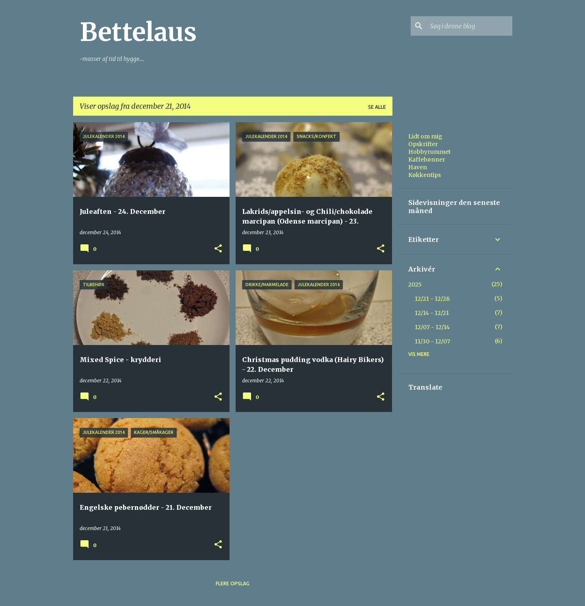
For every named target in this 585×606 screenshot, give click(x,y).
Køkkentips (424, 175)
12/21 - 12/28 (432, 298)
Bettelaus (138, 32)
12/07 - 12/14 (432, 327)
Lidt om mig (425, 136)
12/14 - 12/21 (432, 313)
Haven (417, 167)
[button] (218, 249)
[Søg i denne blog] (469, 26)
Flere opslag (232, 583)
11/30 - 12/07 (432, 341)
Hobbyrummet (429, 151)
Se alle (377, 107)
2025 (415, 284)
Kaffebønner (426, 159)
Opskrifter (423, 144)
